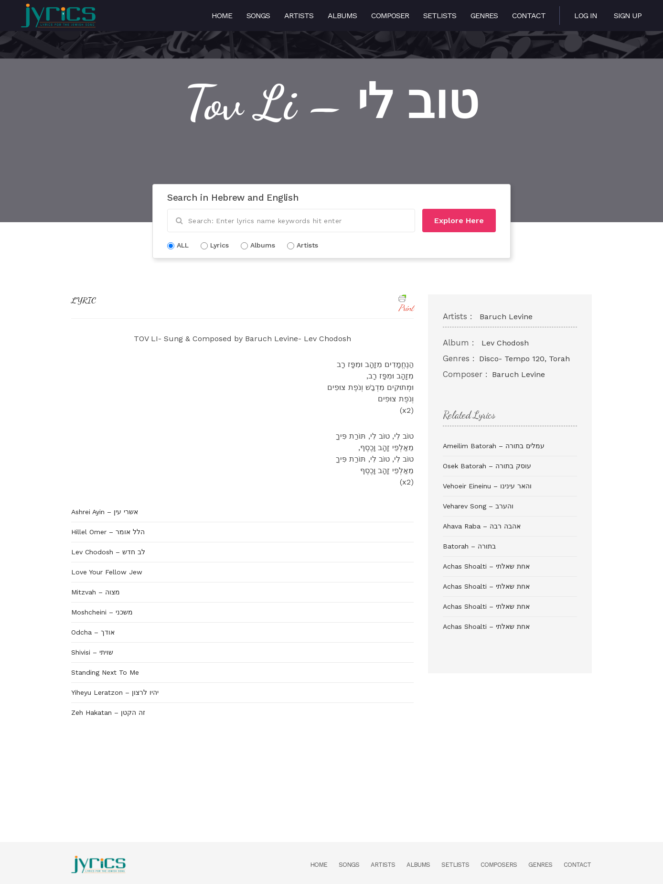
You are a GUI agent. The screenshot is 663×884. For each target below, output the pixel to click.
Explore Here (459, 220)
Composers (499, 864)
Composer (390, 15)
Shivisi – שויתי (92, 652)
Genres (484, 15)
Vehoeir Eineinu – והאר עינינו (487, 486)
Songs (258, 15)
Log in (585, 15)
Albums (342, 15)
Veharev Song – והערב (478, 506)
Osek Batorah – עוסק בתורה (487, 466)
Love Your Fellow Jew (106, 572)
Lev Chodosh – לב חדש (108, 552)
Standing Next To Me (105, 672)
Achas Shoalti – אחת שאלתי (486, 566)
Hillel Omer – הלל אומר (108, 532)
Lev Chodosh (505, 342)
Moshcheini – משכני (102, 612)
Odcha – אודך (93, 632)
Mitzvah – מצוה (95, 592)
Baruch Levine (506, 316)
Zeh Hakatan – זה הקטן (108, 712)
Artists (298, 15)
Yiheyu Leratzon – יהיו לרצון (115, 692)
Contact (528, 15)
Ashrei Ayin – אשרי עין (104, 512)
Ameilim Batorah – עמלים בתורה (494, 446)
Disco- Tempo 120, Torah (524, 358)
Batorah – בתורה (469, 546)
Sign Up (628, 15)
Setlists (439, 15)
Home (222, 15)
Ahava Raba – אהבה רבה (482, 526)
